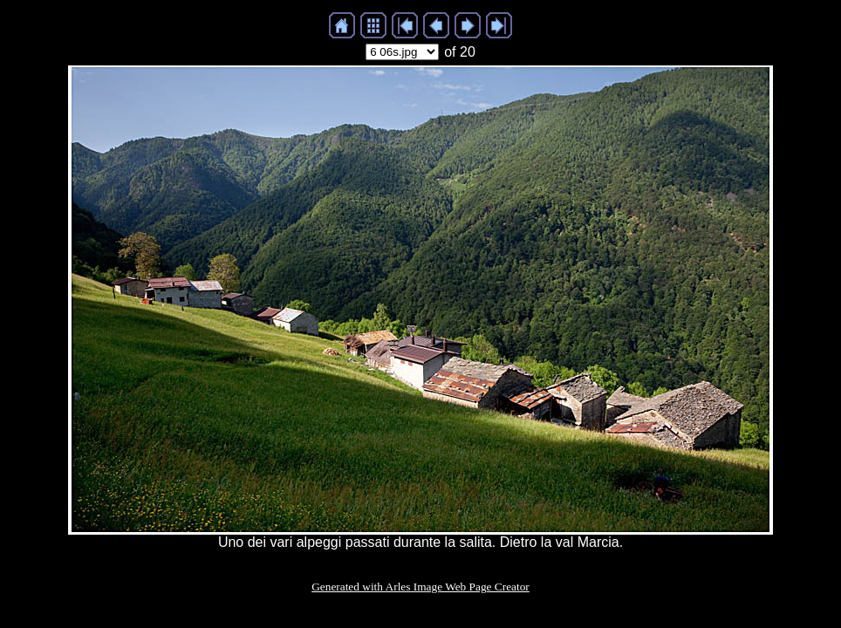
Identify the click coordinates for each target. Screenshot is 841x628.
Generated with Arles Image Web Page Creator (420, 586)
